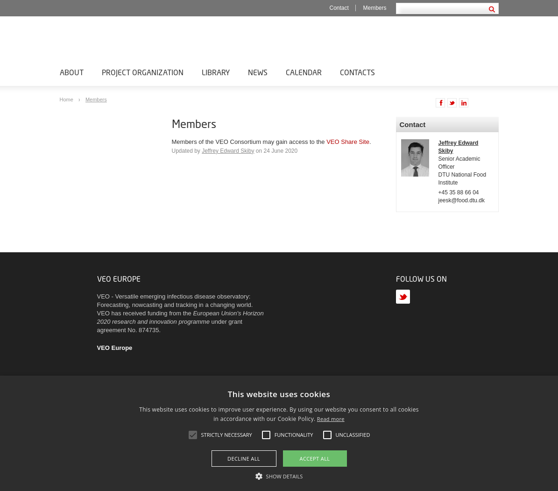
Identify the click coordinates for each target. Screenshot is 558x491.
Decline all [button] (243, 458)
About (72, 72)
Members (375, 8)
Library (216, 72)
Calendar (304, 72)
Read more (331, 418)
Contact (339, 8)
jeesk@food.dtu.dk (461, 200)
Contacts (357, 72)
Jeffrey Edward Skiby (228, 151)
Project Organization (143, 72)
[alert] (279, 433)
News (258, 72)
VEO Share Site (347, 141)
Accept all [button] (315, 458)
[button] (279, 475)
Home (67, 99)
